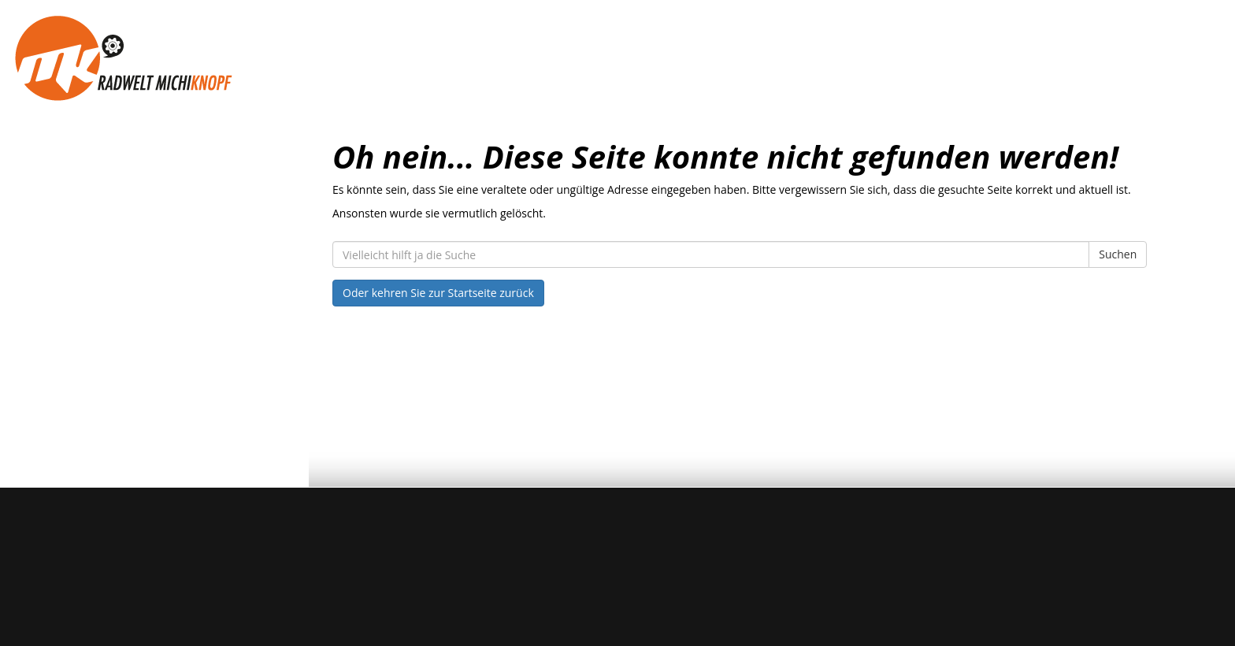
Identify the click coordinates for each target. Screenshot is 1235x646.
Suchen (1118, 254)
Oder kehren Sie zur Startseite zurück (438, 292)
